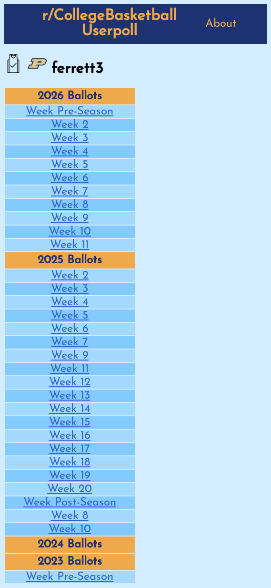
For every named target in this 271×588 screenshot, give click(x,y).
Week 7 (69, 191)
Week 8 (70, 205)
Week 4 (70, 151)
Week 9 (70, 218)
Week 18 (69, 462)
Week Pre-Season (69, 111)
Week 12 (69, 382)
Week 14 (69, 409)
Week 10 (70, 231)
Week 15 (69, 422)
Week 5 (70, 165)
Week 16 (69, 436)
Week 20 (69, 489)
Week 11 (69, 245)
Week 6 (70, 178)
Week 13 (69, 396)
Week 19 (69, 476)
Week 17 (69, 449)
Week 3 (70, 138)
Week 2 (70, 125)
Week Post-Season (69, 502)
